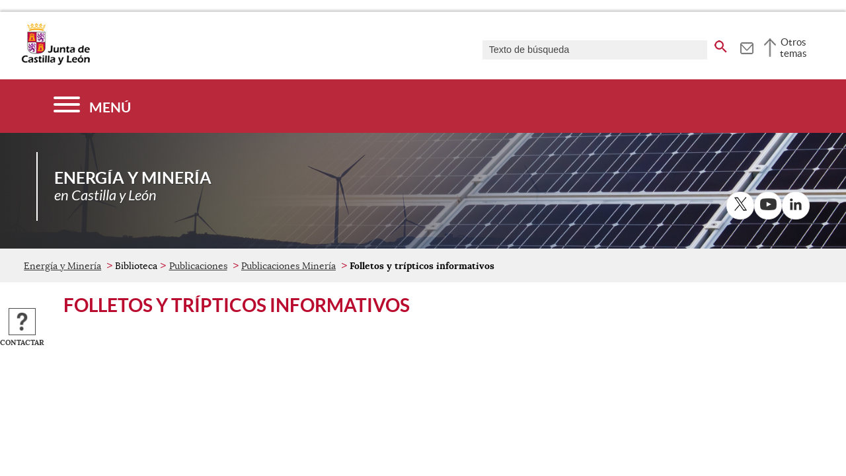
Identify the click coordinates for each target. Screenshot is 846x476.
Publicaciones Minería (288, 266)
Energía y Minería (62, 266)
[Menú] (92, 106)
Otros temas (793, 47)
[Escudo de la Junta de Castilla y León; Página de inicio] (55, 62)
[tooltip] (746, 46)
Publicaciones (198, 266)
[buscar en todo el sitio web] (720, 44)
